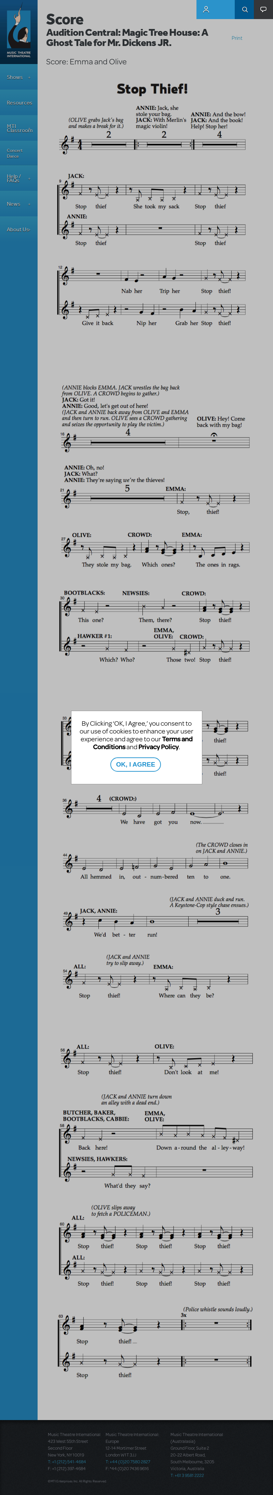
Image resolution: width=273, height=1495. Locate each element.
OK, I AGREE (135, 764)
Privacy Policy (158, 747)
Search (244, 9)
